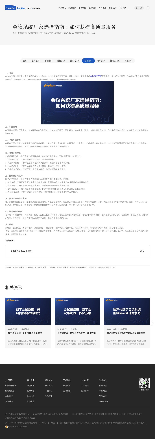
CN (137, 8)
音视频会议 (131, 423)
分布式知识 (74, 61)
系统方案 (30, 385)
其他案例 (67, 391)
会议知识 (88, 61)
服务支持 (49, 380)
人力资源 (85, 380)
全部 (25, 61)
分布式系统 (94, 423)
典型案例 (67, 385)
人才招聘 (85, 385)
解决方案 (30, 380)
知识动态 (103, 380)
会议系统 (9, 396)
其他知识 (128, 61)
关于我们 (64, 423)
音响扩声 (111, 423)
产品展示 (9, 380)
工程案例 (67, 380)
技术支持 (49, 385)
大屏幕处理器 (120, 423)
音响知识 (101, 61)
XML (44, 423)
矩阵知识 (61, 61)
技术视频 (30, 396)
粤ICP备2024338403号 (16, 426)
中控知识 (48, 61)
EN (141, 8)
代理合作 (85, 391)
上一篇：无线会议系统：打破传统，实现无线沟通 (25, 267)
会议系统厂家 (96, 76)
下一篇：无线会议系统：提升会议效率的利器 (67, 267)
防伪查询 (49, 396)
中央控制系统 (10, 385)
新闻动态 (140, 423)
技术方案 (30, 391)
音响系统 (9, 401)
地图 (53, 423)
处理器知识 (114, 61)
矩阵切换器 (10, 391)
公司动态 (35, 61)
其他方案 (30, 401)
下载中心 (49, 391)
